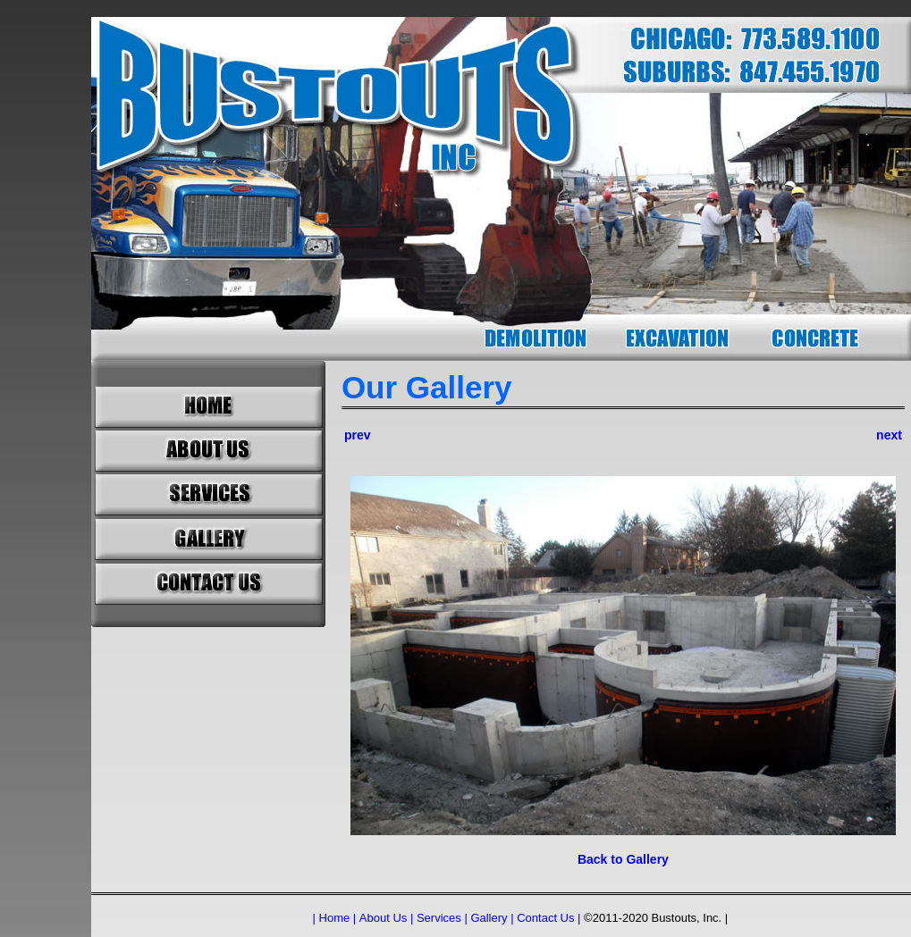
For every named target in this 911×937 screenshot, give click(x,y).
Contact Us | (548, 917)
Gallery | (491, 917)
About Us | (386, 917)
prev (357, 435)
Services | (442, 917)
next (889, 435)
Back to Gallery (623, 859)
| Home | (335, 917)
